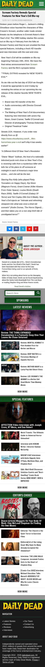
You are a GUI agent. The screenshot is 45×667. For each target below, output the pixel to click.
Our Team (28, 621)
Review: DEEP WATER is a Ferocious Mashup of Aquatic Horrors (31, 357)
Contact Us (29, 624)
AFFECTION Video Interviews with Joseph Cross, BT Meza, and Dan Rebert (21, 426)
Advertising (29, 627)
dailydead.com (28, 655)
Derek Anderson (25, 20)
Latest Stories (9, 621)
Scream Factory (13, 222)
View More (22, 391)
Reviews (7, 627)
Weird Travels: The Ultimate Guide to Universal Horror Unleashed (32, 435)
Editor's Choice (22, 495)
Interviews (8, 630)
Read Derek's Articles (22, 286)
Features (7, 624)
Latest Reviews (22, 307)
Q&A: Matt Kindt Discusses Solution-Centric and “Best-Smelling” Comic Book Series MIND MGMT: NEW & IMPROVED (32, 475)
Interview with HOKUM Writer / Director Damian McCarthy (31, 447)
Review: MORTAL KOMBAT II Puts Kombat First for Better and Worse (32, 346)
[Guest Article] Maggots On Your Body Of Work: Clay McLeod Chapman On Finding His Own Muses (21, 523)
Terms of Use (8, 662)
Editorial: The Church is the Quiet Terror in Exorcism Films (32, 534)
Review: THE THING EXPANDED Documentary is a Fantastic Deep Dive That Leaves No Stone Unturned (22, 335)
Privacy (35, 660)
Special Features (22, 399)
